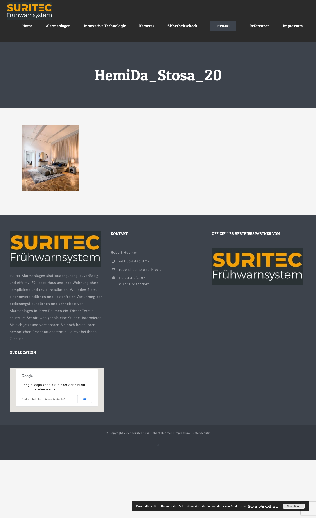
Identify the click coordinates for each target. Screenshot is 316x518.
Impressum (182, 432)
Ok (85, 399)
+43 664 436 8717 (134, 261)
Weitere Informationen (263, 506)
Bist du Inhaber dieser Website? (44, 399)
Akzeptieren (293, 506)
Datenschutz (201, 432)
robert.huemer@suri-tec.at (141, 269)
